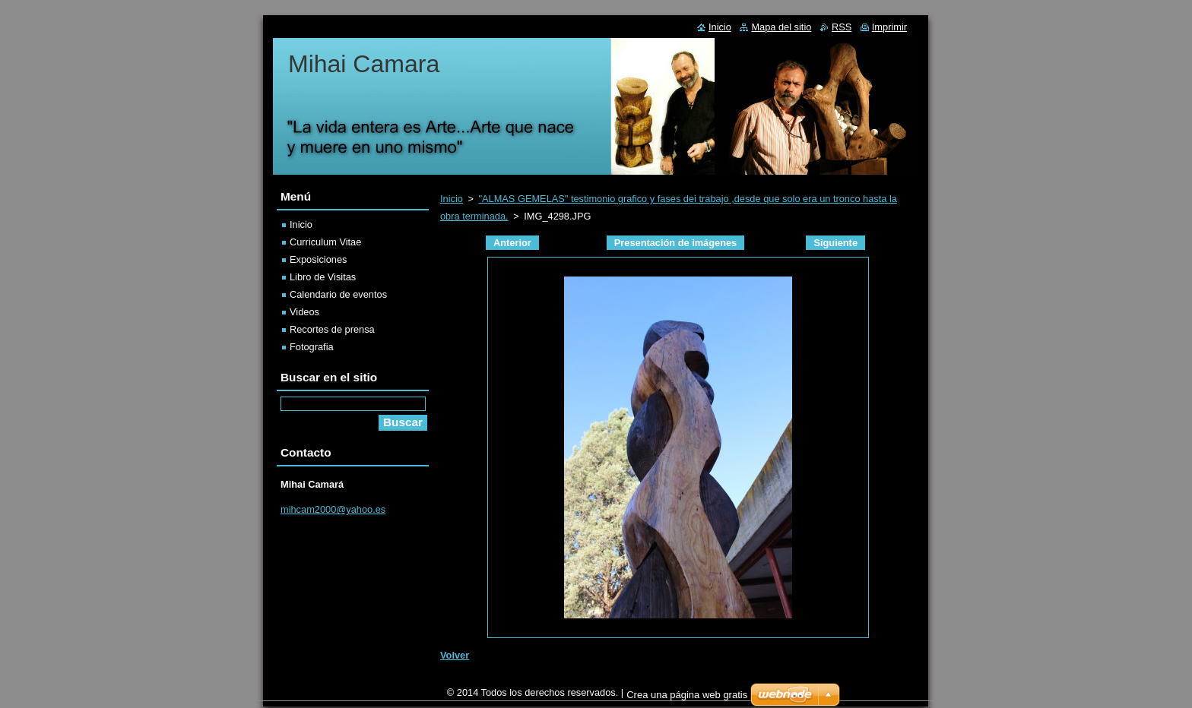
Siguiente (835, 242)
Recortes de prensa (332, 329)
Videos (304, 312)
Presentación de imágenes (675, 242)
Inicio (451, 198)
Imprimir (889, 27)
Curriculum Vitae (325, 242)
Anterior (512, 242)
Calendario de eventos (338, 294)
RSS (841, 27)
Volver (454, 655)
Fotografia (312, 346)
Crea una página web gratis (686, 698)
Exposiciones (318, 259)
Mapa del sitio (781, 27)
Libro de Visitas (323, 277)
